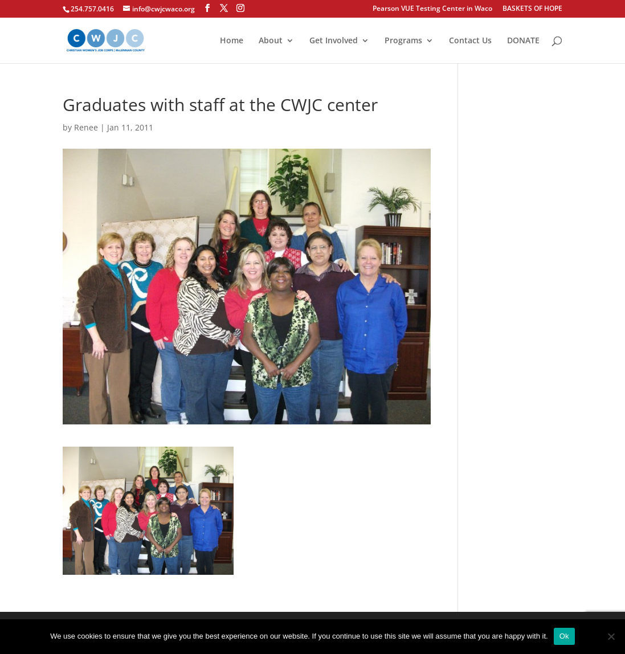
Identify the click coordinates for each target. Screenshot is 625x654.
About (271, 41)
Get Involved (333, 41)
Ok (564, 636)
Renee (86, 127)
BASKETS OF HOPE (532, 9)
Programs (403, 41)
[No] (610, 636)
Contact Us (470, 41)
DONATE (523, 41)
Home (231, 41)
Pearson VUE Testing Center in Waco (432, 9)
